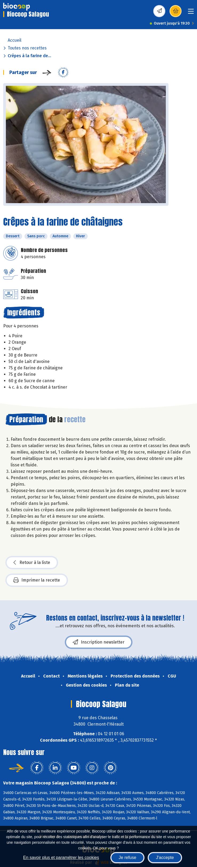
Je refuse (127, 857)
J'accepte (165, 857)
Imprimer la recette (36, 580)
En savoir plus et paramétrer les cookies (61, 857)
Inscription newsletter (98, 642)
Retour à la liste (31, 562)
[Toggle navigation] (191, 13)
